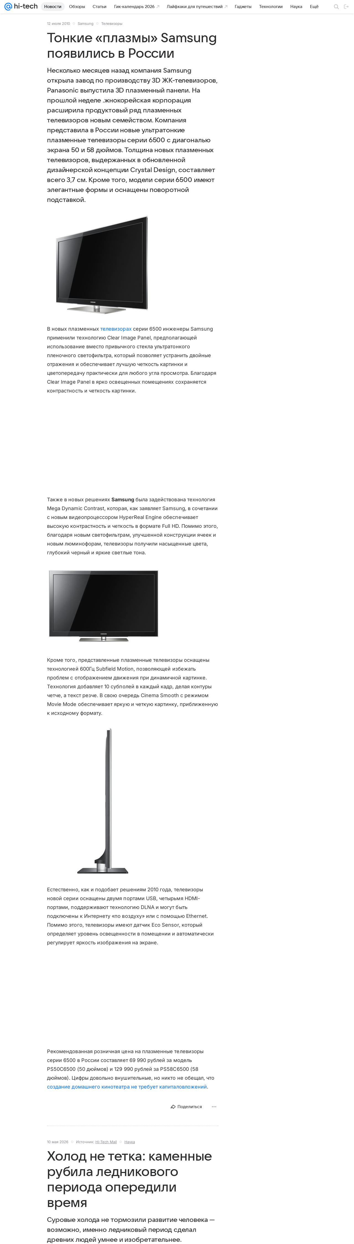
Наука (129, 1142)
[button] (103, 265)
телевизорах (116, 329)
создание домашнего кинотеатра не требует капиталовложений (127, 1087)
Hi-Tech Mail (106, 1142)
